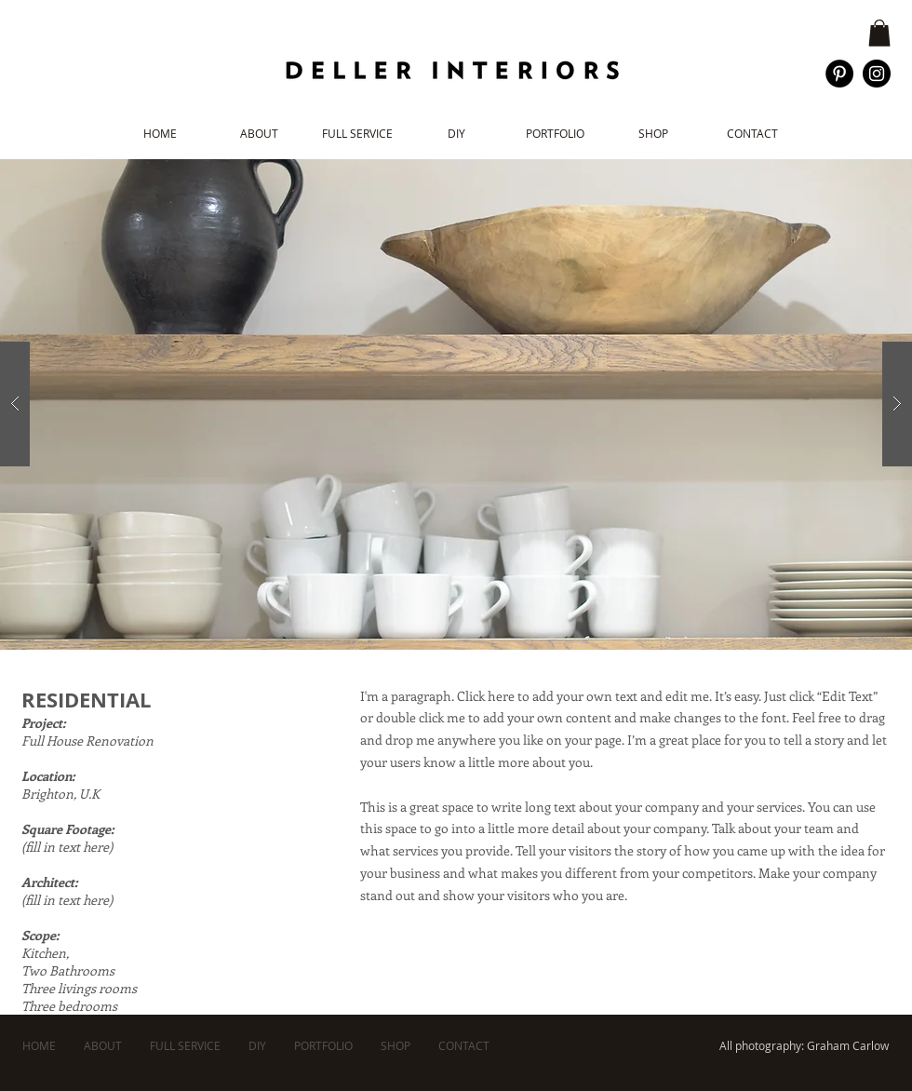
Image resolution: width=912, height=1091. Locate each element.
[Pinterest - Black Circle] (839, 74)
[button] (879, 33)
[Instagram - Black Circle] (877, 74)
